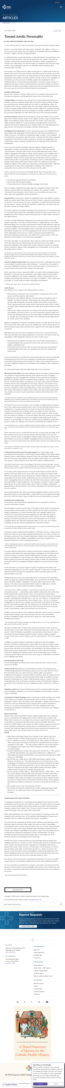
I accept (40, 1084)
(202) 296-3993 (10, 952)
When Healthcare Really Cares (43, 976)
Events (36, 986)
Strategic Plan (38, 955)
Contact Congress (39, 992)
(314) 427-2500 (10, 963)
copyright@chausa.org (34, 900)
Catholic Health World (40, 971)
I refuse (56, 1084)
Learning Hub (38, 989)
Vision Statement (39, 953)
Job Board (37, 994)
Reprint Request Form (28, 926)
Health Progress (6, 23)
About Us (36, 950)
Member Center (39, 983)
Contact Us (37, 958)
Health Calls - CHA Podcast (42, 968)
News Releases (38, 965)
